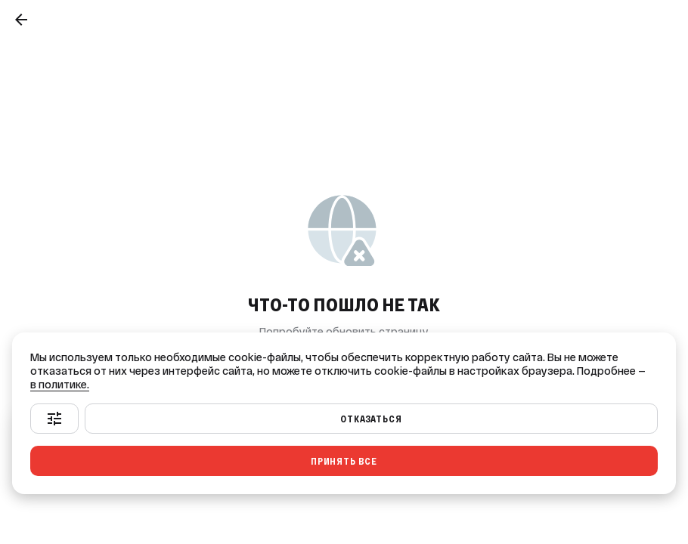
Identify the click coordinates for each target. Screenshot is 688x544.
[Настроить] (54, 418)
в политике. (59, 385)
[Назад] (21, 20)
